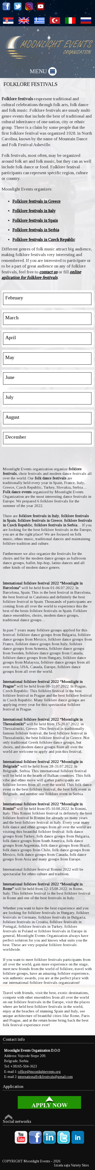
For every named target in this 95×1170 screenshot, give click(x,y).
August (12, 417)
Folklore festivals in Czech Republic (43, 239)
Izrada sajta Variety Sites (71, 1165)
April (10, 337)
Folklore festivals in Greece (36, 201)
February (14, 297)
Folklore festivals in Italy (33, 210)
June (9, 377)
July (9, 397)
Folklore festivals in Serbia (35, 229)
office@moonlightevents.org (39, 1072)
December (15, 437)
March (11, 317)
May (9, 357)
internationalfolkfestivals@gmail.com (45, 1077)
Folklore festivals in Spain (35, 220)
